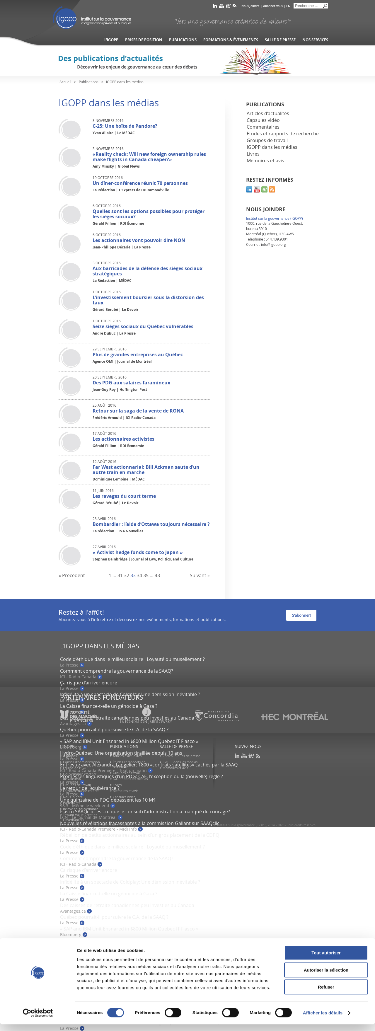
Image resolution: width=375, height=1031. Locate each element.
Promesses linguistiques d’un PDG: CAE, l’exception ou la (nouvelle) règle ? (141, 776)
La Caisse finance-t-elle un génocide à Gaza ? (108, 706)
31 (120, 575)
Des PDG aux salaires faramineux (131, 382)
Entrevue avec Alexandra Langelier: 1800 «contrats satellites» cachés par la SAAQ (149, 764)
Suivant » (200, 575)
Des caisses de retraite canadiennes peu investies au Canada (127, 905)
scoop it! (264, 189)
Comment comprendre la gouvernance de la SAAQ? (116, 671)
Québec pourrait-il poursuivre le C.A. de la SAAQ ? (114, 729)
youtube (221, 7)
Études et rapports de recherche (283, 133)
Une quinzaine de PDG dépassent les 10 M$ (108, 800)
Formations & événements (230, 40)
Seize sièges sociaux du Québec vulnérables (143, 326)
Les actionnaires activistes (123, 439)
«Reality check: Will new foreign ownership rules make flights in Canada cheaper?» (149, 157)
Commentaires (263, 127)
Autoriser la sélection (326, 976)
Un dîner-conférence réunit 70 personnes (140, 183)
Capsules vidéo (263, 120)
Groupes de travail (267, 140)
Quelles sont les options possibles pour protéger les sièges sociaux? (148, 214)
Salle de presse (280, 40)
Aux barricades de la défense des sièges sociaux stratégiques (147, 271)
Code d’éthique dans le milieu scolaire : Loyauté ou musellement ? (132, 659)
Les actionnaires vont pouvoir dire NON (139, 240)
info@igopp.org (273, 244)
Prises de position (143, 40)
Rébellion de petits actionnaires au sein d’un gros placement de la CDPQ (139, 835)
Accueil (65, 81)
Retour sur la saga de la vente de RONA (138, 411)
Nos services (315, 40)
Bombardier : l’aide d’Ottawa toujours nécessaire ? (151, 524)
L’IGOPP (111, 40)
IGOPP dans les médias (272, 147)
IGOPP (92, 17)
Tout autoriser (326, 959)
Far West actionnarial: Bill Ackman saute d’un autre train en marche (146, 470)
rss (234, 7)
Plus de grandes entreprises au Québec (138, 354)
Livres (253, 153)
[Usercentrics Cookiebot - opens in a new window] (38, 1019)
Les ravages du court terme (124, 496)
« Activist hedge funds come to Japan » (138, 552)
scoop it (228, 7)
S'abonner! (301, 615)
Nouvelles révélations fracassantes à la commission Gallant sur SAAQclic (139, 823)
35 (146, 575)
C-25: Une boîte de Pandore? (125, 126)
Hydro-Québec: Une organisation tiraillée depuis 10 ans (121, 753)
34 (139, 575)
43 (157, 575)
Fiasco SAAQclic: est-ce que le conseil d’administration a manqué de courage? (145, 811)
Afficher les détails (322, 1019)
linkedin (215, 7)
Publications (183, 40)
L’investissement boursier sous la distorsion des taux (148, 300)
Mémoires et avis (265, 160)
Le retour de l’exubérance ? (90, 788)
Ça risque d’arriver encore (88, 682)
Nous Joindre (250, 6)
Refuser (326, 993)
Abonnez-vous (273, 6)
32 (126, 575)
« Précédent (72, 575)
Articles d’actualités (268, 113)
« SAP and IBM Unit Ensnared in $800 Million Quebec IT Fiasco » (129, 741)
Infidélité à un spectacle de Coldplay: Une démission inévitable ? (130, 694)
